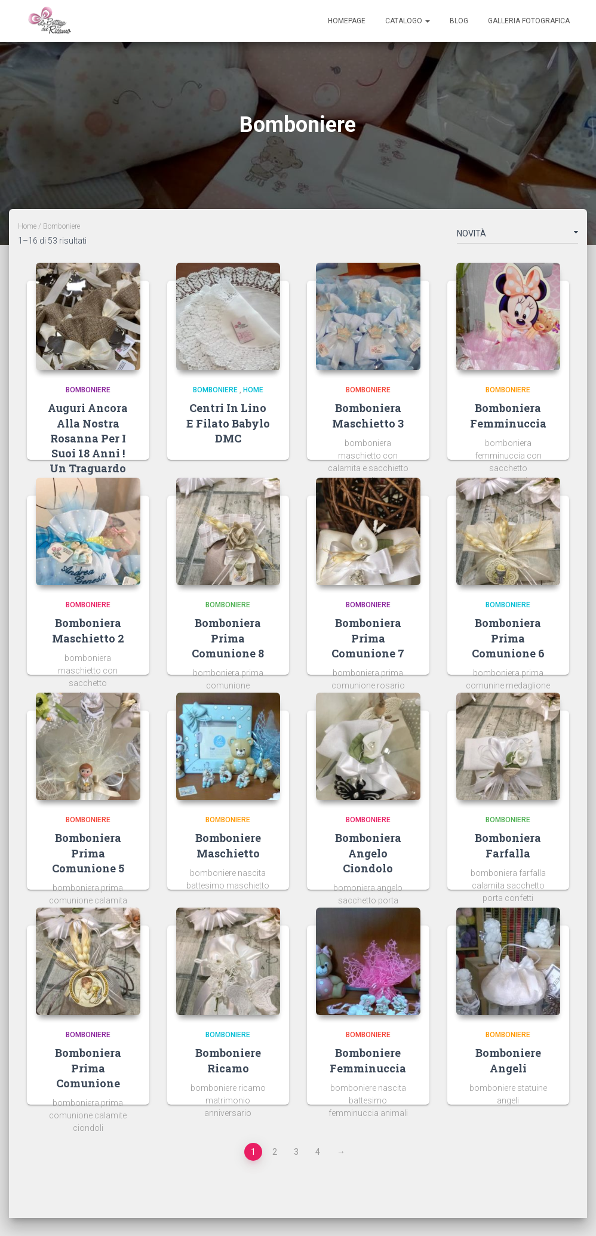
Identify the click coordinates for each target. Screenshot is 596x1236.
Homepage (346, 21)
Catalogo (407, 21)
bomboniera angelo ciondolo (368, 853)
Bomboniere (88, 390)
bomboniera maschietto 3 (368, 415)
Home (27, 226)
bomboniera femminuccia (508, 415)
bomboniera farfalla (508, 845)
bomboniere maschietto (228, 845)
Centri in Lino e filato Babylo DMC (228, 423)
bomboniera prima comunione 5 (88, 853)
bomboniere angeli (508, 1060)
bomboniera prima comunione (88, 1068)
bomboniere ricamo (228, 1060)
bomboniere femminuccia (368, 1060)
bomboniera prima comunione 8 (228, 638)
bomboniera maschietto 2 (88, 630)
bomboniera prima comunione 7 (367, 638)
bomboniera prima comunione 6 (508, 638)
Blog (459, 21)
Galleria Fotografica (529, 21)
